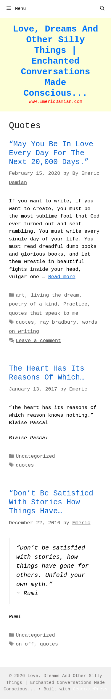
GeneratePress (90, 689)
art (20, 295)
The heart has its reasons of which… (46, 373)
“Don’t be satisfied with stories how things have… (51, 502)
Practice (75, 304)
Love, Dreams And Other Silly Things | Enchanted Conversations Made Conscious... (55, 61)
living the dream (55, 295)
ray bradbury (58, 322)
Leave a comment (38, 341)
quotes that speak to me (43, 313)
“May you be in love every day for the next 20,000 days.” (51, 153)
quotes (25, 322)
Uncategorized (35, 456)
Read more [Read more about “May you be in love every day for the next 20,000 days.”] (61, 277)
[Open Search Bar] (102, 9)
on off (25, 644)
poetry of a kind (33, 304)
